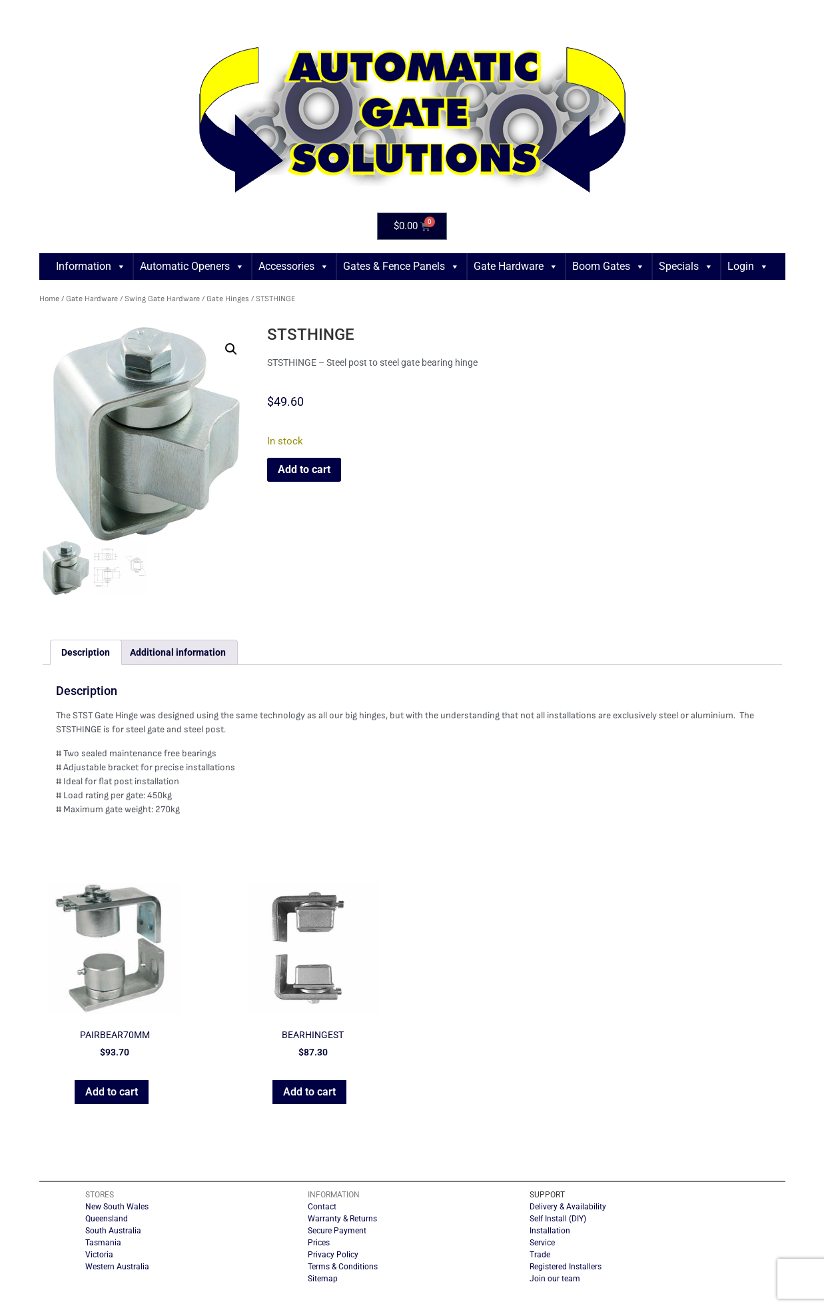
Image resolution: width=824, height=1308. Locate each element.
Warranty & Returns (342, 1218)
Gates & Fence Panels (401, 266)
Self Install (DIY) (558, 1218)
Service (542, 1242)
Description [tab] (85, 652)
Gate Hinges (227, 299)
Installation (550, 1230)
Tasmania (103, 1242)
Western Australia (117, 1266)
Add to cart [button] (111, 1091)
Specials (686, 266)
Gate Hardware (516, 266)
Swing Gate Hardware (162, 299)
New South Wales (117, 1206)
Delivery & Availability (568, 1206)
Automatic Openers (192, 266)
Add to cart (304, 469)
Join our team (555, 1278)
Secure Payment (337, 1230)
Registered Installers (566, 1266)
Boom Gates (608, 266)
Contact (322, 1206)
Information (91, 266)
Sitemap (323, 1278)
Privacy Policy (333, 1254)
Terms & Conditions (343, 1266)
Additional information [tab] (178, 652)
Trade (540, 1254)
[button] (231, 349)
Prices (319, 1242)
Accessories (293, 266)
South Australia (113, 1230)
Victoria (99, 1254)
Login (748, 266)
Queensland (106, 1218)
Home (49, 299)
